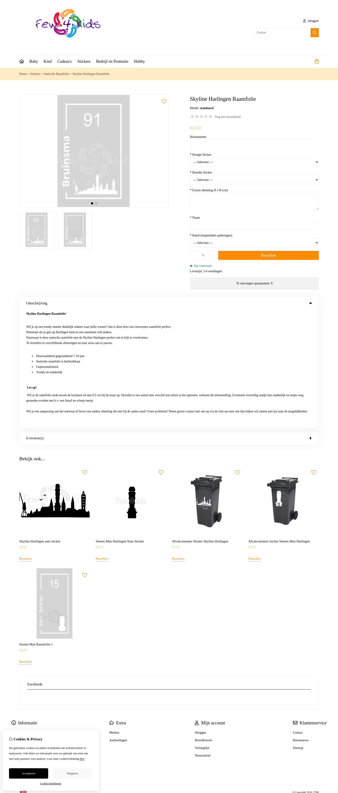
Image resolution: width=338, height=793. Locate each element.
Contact (298, 614)
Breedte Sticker (201, 172)
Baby (33, 61)
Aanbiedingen (118, 621)
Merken (114, 614)
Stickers (84, 61)
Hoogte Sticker (200, 154)
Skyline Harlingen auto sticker (40, 423)
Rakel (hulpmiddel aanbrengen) (211, 235)
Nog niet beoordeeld (227, 117)
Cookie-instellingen (50, 783)
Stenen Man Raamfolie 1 (36, 525)
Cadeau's (64, 61)
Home (23, 74)
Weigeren (72, 773)
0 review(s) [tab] (169, 319)
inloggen (311, 20)
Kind (48, 61)
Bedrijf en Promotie (112, 61)
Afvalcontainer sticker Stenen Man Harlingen (279, 423)
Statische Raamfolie (56, 74)
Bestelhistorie (203, 621)
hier (82, 758)
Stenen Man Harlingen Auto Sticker (120, 423)
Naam (195, 217)
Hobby (139, 61)
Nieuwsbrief (202, 636)
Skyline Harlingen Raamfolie (91, 74)
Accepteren (28, 773)
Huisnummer (198, 137)
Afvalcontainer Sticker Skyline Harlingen (200, 423)
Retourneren (301, 621)
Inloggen (200, 614)
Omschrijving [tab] (169, 303)
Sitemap (298, 629)
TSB (316, 673)
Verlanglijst (202, 629)
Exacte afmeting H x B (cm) (209, 190)
